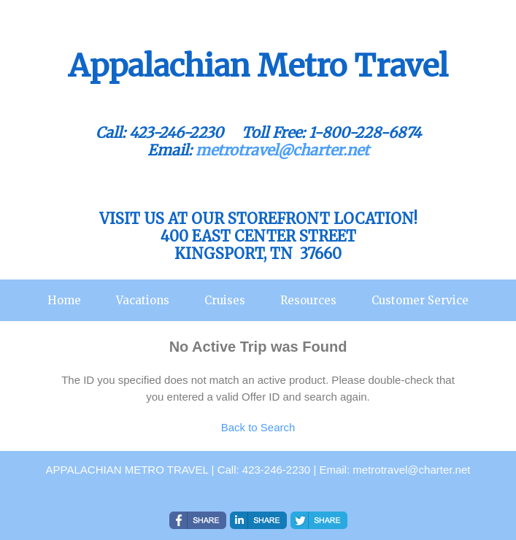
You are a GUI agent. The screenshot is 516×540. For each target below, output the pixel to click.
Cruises (224, 300)
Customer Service (420, 300)
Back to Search (258, 427)
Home (64, 300)
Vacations (142, 300)
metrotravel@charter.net (282, 150)
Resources (308, 300)
